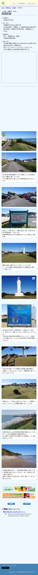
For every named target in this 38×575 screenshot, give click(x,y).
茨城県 (14, 8)
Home (14, 3)
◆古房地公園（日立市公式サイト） (14, 512)
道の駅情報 (21, 3)
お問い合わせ (31, 3)
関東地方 (8, 8)
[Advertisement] (19, 108)
